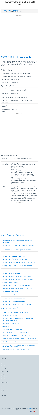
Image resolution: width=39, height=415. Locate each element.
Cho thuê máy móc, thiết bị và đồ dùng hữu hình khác (19, 339)
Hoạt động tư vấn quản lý (10, 323)
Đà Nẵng (3, 375)
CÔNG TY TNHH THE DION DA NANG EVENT (14, 301)
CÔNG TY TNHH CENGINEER (10, 291)
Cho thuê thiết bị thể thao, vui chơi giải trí (15, 332)
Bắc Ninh (3, 364)
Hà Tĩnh (3, 401)
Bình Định (3, 403)
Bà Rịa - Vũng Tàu (5, 390)
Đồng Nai (3, 392)
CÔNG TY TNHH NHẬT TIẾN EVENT (11, 273)
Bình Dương (3, 388)
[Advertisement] (19, 35)
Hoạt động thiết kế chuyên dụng (12, 329)
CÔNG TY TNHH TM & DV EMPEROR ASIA (13, 256)
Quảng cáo (5, 326)
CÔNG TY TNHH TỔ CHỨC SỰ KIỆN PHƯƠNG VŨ (15, 259)
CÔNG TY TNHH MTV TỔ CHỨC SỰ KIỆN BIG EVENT (16, 270)
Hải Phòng (3, 368)
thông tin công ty (29, 408)
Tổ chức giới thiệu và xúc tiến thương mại (15, 312)
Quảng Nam (3, 379)
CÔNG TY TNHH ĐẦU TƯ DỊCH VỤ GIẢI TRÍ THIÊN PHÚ (17, 288)
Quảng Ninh (3, 366)
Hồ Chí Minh (4, 386)
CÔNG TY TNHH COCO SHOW (10, 282)
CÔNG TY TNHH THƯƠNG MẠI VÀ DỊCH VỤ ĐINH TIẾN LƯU (18, 304)
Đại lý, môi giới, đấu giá (9, 315)
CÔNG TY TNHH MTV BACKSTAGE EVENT (13, 298)
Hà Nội (2, 362)
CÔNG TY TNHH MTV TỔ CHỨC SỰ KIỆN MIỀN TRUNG (16, 276)
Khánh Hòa (3, 399)
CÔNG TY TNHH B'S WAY (9, 253)
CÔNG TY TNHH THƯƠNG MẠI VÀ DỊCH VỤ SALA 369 (16, 295)
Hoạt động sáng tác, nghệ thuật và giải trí (16, 349)
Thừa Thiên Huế (4, 377)
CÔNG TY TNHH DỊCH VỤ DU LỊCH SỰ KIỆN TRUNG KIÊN (17, 279)
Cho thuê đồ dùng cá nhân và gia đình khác (16, 335)
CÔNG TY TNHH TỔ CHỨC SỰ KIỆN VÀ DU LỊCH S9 (16, 285)
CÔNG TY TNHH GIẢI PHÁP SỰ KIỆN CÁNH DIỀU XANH (17, 250)
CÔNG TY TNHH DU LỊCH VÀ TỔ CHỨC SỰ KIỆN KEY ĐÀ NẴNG (19, 262)
